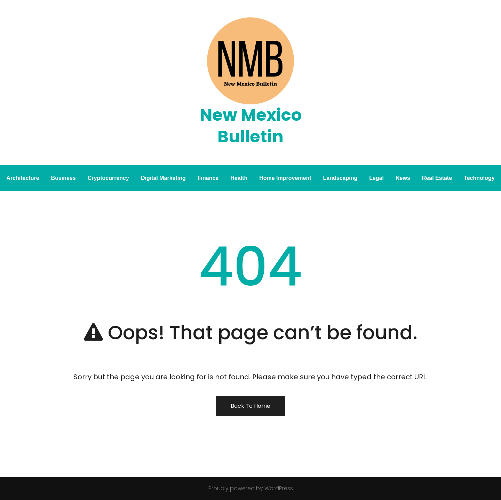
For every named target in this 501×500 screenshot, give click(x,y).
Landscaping (340, 178)
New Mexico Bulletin (251, 125)
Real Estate (437, 178)
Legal (376, 178)
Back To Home (250, 406)
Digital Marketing (163, 178)
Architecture (22, 178)
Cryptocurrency (108, 178)
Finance (208, 178)
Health (238, 178)
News (403, 178)
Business (63, 178)
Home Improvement (285, 178)
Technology (479, 178)
